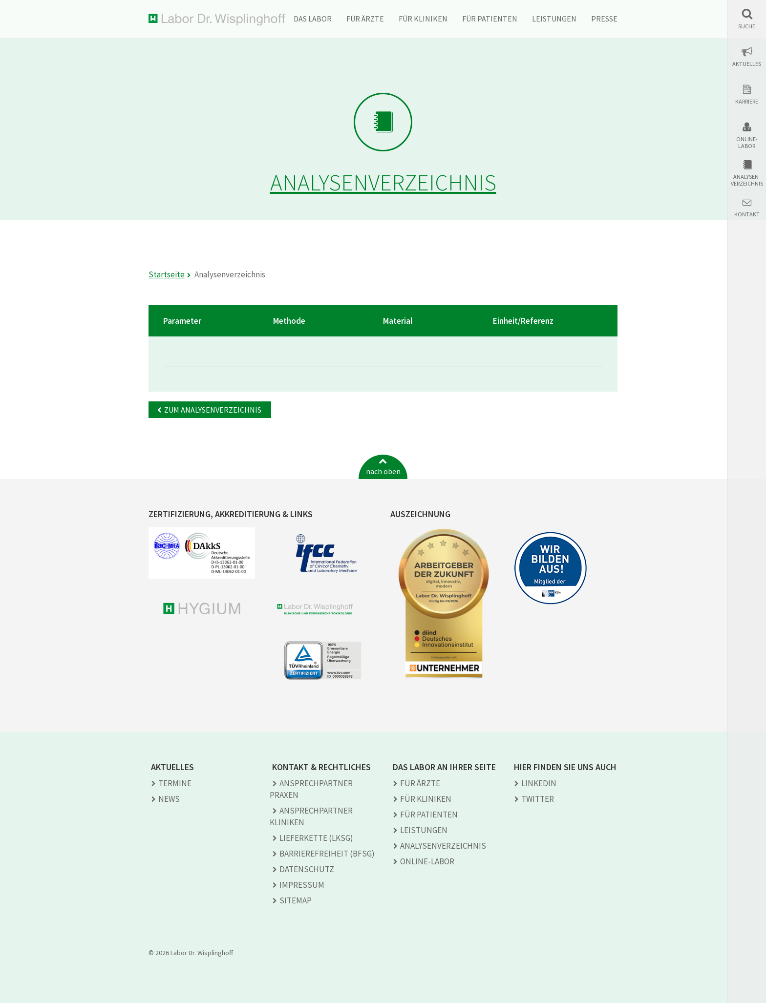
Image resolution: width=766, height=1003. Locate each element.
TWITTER (537, 799)
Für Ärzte (365, 18)
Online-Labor (747, 142)
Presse (604, 18)
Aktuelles (746, 64)
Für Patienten (489, 18)
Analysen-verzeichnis (747, 180)
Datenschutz (306, 869)
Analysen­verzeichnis (443, 845)
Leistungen (554, 18)
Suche (746, 26)
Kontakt (747, 214)
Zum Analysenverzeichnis (212, 410)
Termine (175, 783)
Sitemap (295, 900)
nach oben (383, 471)
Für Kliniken (423, 18)
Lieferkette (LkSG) (316, 838)
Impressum (301, 884)
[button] (746, 19)
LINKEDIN (538, 783)
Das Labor (313, 18)
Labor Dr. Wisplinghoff (217, 20)
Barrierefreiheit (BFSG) (327, 853)
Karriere (746, 101)
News (169, 799)
